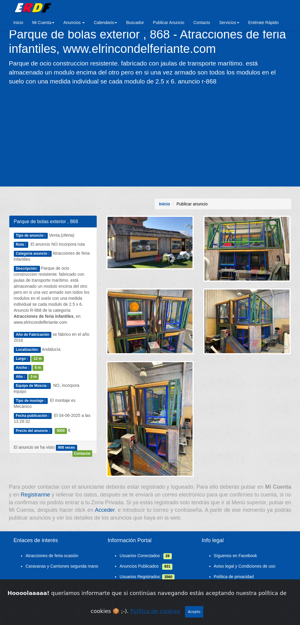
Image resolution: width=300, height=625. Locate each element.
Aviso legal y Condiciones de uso (244, 566)
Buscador (135, 22)
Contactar (82, 453)
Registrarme (35, 495)
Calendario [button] (105, 22)
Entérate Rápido (263, 22)
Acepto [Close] (194, 619)
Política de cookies (155, 618)
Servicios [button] (229, 22)
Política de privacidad (234, 576)
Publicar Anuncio (168, 22)
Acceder (104, 510)
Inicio (18, 22)
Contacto (201, 22)
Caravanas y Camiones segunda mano (62, 566)
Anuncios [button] (74, 22)
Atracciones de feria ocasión (52, 555)
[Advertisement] (150, 135)
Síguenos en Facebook (235, 555)
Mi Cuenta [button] (43, 22)
